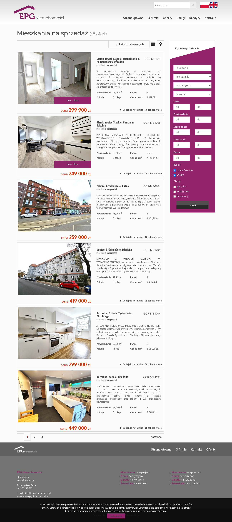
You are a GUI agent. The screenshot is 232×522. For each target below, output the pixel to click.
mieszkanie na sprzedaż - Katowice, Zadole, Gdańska (90, 400)
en (213, 5)
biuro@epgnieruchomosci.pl (37, 493)
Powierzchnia (180, 114)
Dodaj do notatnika (133, 109)
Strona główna (133, 18)
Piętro (176, 152)
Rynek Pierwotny (183, 170)
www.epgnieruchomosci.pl (35, 496)
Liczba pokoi (180, 126)
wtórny (178, 175)
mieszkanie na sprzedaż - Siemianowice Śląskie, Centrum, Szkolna (90, 146)
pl (204, 5)
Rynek (176, 165)
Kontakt (210, 18)
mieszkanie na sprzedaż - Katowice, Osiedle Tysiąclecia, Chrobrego (90, 337)
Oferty (167, 18)
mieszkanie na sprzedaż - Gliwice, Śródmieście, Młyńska (90, 273)
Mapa (160, 44)
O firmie (153, 18)
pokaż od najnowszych (130, 44)
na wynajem (135, 472)
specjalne (179, 186)
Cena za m (179, 139)
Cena (176, 101)
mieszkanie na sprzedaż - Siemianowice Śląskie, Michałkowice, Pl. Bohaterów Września (90, 82)
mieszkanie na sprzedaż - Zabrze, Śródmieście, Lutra (90, 210)
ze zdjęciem (180, 191)
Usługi (181, 18)
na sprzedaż (186, 472)
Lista (153, 44)
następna (156, 436)
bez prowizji (180, 196)
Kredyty (194, 18)
